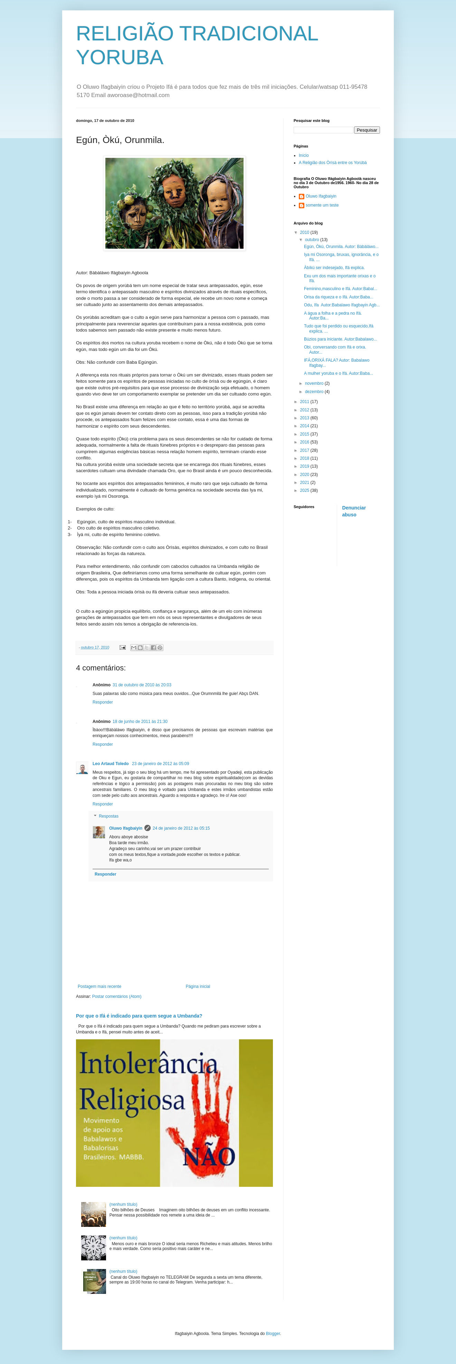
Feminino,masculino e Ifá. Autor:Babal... (340, 288)
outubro (312, 239)
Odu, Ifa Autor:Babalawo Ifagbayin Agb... (342, 305)
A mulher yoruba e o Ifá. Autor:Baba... (338, 373)
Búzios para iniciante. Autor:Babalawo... (340, 339)
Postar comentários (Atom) (117, 996)
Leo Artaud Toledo (111, 763)
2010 (305, 232)
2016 (305, 442)
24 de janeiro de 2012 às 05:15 (181, 828)
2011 (305, 401)
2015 (305, 434)
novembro (315, 383)
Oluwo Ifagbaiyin (125, 828)
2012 (305, 410)
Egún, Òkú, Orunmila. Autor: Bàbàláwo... (341, 246)
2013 (305, 418)
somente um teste (322, 205)
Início (304, 155)
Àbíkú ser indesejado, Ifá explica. (334, 267)
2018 (305, 458)
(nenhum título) (123, 1204)
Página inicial (198, 986)
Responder (103, 702)
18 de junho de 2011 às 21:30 (140, 721)
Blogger (273, 1333)
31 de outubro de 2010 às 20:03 (142, 685)
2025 (305, 490)
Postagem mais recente (99, 986)
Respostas (108, 816)
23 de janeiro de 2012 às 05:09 (160, 763)
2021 (305, 482)
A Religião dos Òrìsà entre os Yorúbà (333, 162)
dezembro (315, 391)
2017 (305, 450)
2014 (305, 425)
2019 (305, 466)
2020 (305, 474)
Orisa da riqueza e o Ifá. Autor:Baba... (338, 297)
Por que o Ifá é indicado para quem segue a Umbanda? (139, 1016)
